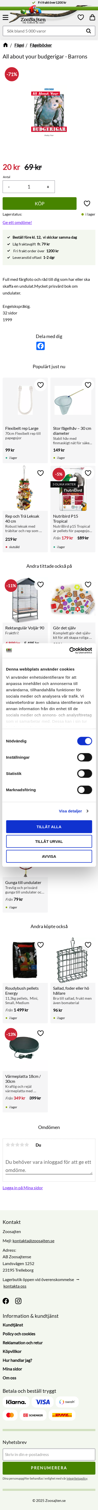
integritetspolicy (77, 1478)
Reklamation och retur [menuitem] (23, 1342)
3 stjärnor (17, 1144)
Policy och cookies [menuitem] (19, 1333)
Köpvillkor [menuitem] (12, 1351)
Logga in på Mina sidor (23, 1187)
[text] (11, 167)
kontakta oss (14, 1285)
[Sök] (88, 31)
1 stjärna (7, 1144)
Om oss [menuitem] (9, 1377)
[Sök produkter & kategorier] (49, 31)
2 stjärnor (12, 1144)
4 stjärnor (22, 1144)
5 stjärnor (26, 1144)
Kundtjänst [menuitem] (13, 1324)
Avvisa (49, 856)
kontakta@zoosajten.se (33, 1240)
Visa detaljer (70, 811)
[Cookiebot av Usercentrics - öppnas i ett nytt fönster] (70, 650)
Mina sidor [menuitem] (12, 1368)
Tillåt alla (49, 826)
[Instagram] (18, 1301)
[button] (6, 17)
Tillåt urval (49, 841)
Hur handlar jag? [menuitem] (17, 1360)
